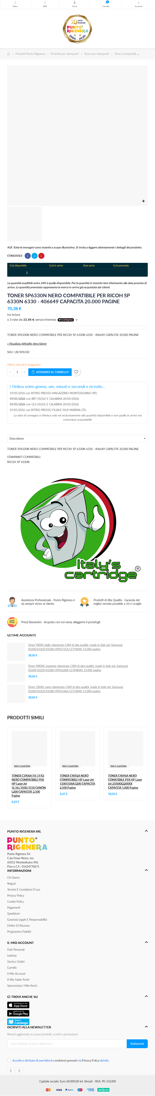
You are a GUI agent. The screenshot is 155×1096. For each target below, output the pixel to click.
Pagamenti (13, 907)
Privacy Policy (15, 895)
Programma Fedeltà (19, 931)
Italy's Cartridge (22, 765)
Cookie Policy (15, 901)
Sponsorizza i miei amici (22, 985)
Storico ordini (15, 961)
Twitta (35, 256)
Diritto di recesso (18, 925)
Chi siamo (13, 877)
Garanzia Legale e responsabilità (27, 919)
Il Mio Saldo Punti (18, 979)
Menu (15, 2)
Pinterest (41, 256)
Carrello (12, 967)
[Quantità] (17, 372)
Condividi (28, 256)
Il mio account (16, 973)
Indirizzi (11, 955)
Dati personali (15, 949)
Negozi (11, 883)
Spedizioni (13, 913)
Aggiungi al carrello (50, 372)
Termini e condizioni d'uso (23, 889)
